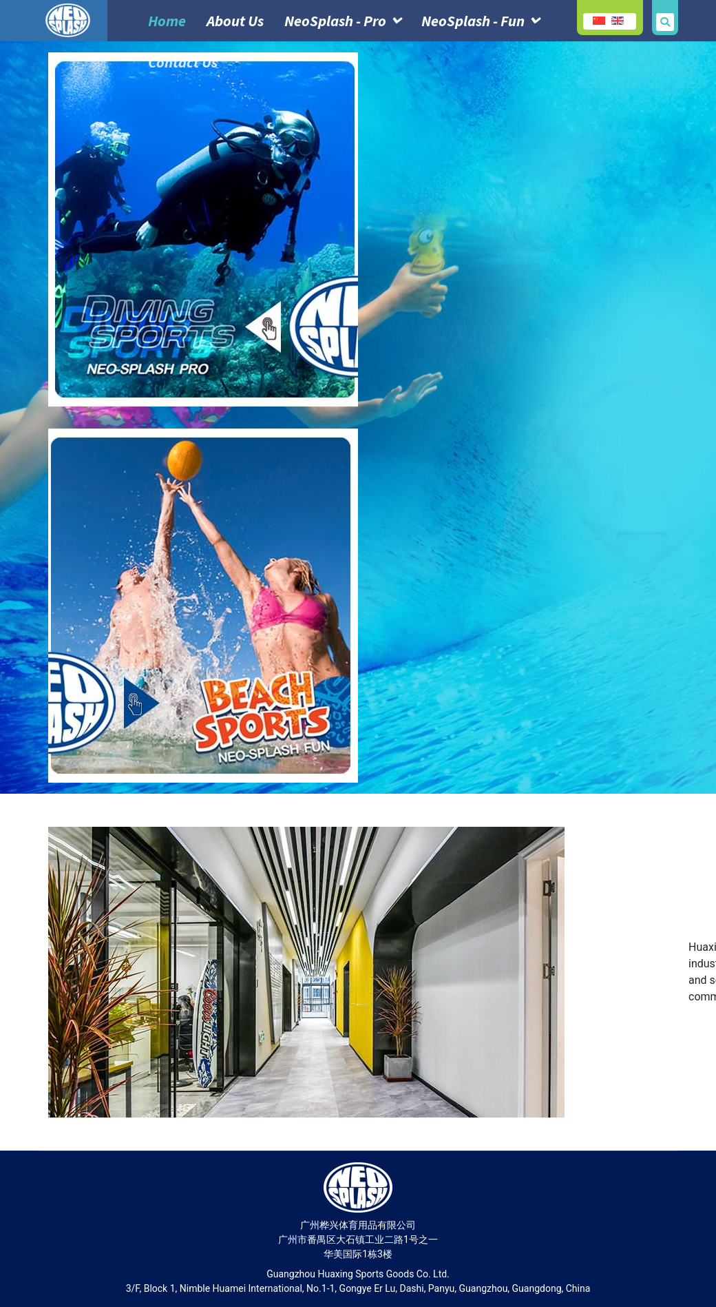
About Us (235, 20)
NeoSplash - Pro (335, 20)
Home (167, 20)
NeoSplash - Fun (473, 20)
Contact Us (183, 62)
